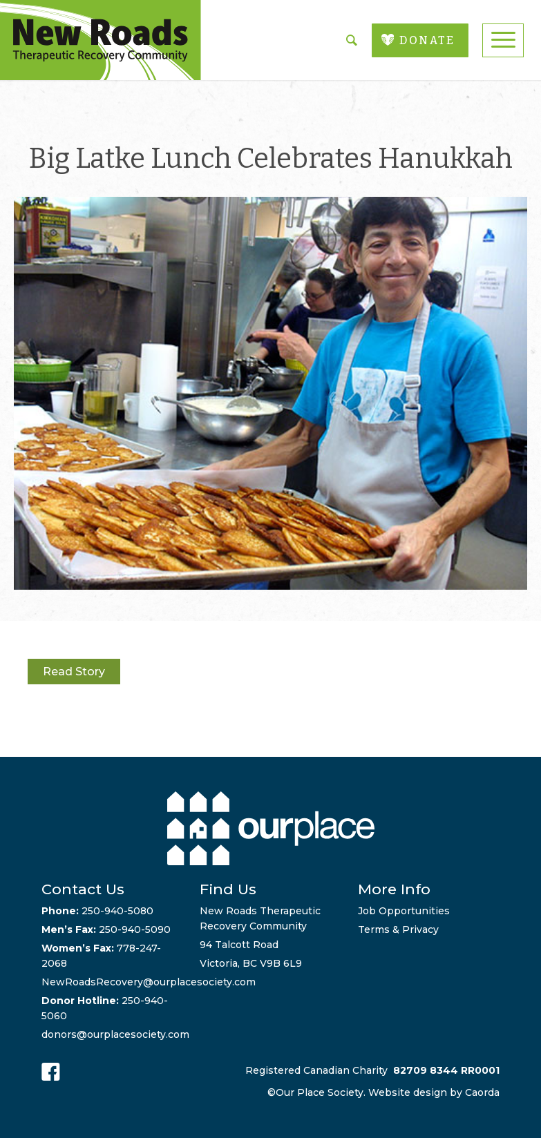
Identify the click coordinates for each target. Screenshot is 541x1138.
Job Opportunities (404, 911)
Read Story (74, 671)
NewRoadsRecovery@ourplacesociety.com (148, 982)
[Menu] (503, 40)
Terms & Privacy (398, 929)
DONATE (427, 40)
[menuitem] (503, 40)
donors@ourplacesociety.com (115, 1034)
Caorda (482, 1092)
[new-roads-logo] (100, 40)
